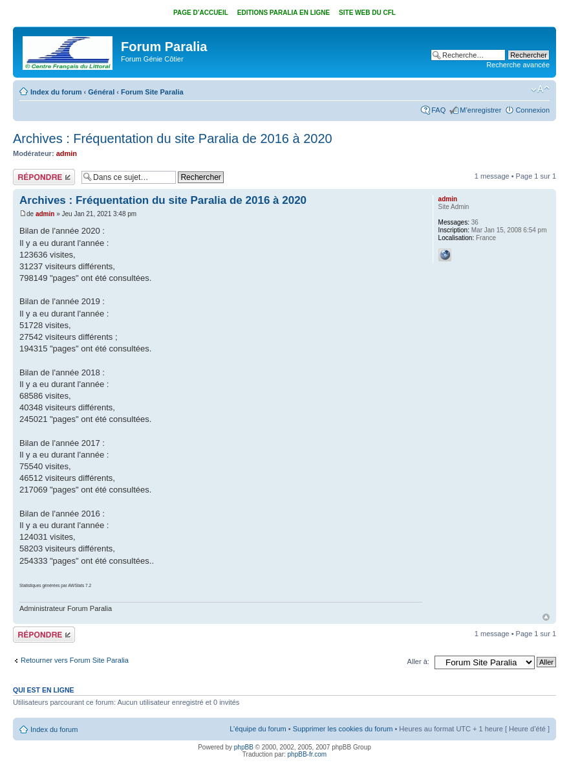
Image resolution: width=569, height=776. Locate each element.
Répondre (44, 177)
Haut (546, 617)
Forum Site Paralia (152, 92)
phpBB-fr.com (307, 754)
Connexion (532, 110)
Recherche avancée (518, 65)
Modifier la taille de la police (540, 89)
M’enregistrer (480, 110)
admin (66, 153)
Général (101, 92)
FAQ (438, 110)
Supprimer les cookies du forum (343, 729)
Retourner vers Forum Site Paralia (75, 660)
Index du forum (55, 92)
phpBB (243, 747)
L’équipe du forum (258, 729)
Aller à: (418, 661)
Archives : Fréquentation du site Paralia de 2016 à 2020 (172, 138)
